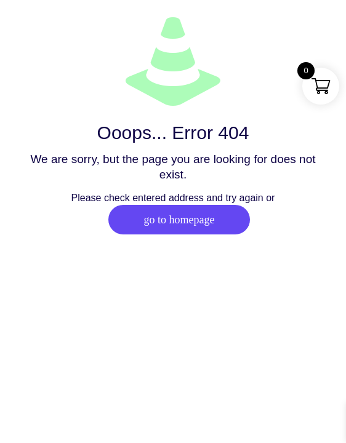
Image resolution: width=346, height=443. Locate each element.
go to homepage (179, 220)
